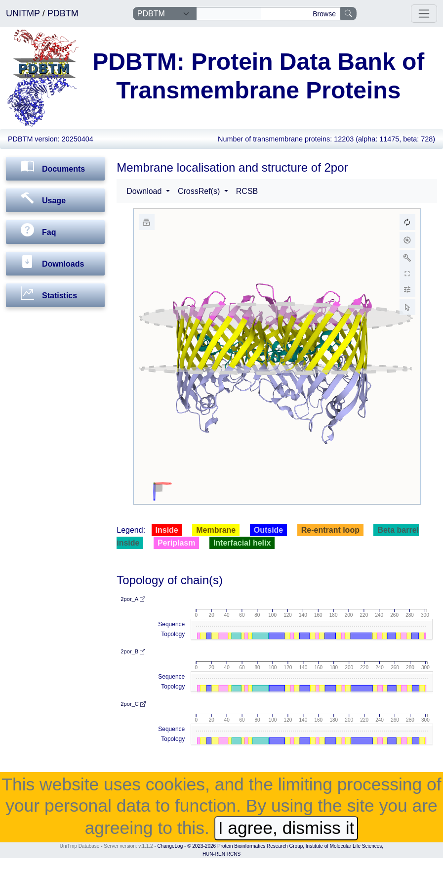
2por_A (133, 599)
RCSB (247, 191)
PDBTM (63, 13)
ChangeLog (170, 846)
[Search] (229, 13)
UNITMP (24, 13)
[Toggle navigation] (424, 13)
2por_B (133, 651)
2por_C (133, 704)
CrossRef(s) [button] (200, 191)
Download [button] (145, 191)
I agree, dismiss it (286, 828)
